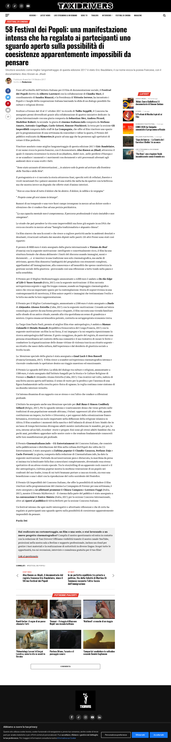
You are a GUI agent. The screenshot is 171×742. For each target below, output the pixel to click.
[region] (85, 732)
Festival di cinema (123, 15)
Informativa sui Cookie (66, 738)
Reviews (32, 15)
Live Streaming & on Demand (65, 15)
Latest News (45, 15)
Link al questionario (29, 556)
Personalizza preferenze (116, 735)
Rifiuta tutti (140, 735)
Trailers (94, 15)
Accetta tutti (159, 735)
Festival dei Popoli (36, 566)
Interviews (106, 15)
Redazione (27, 82)
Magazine (138, 15)
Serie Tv (84, 15)
